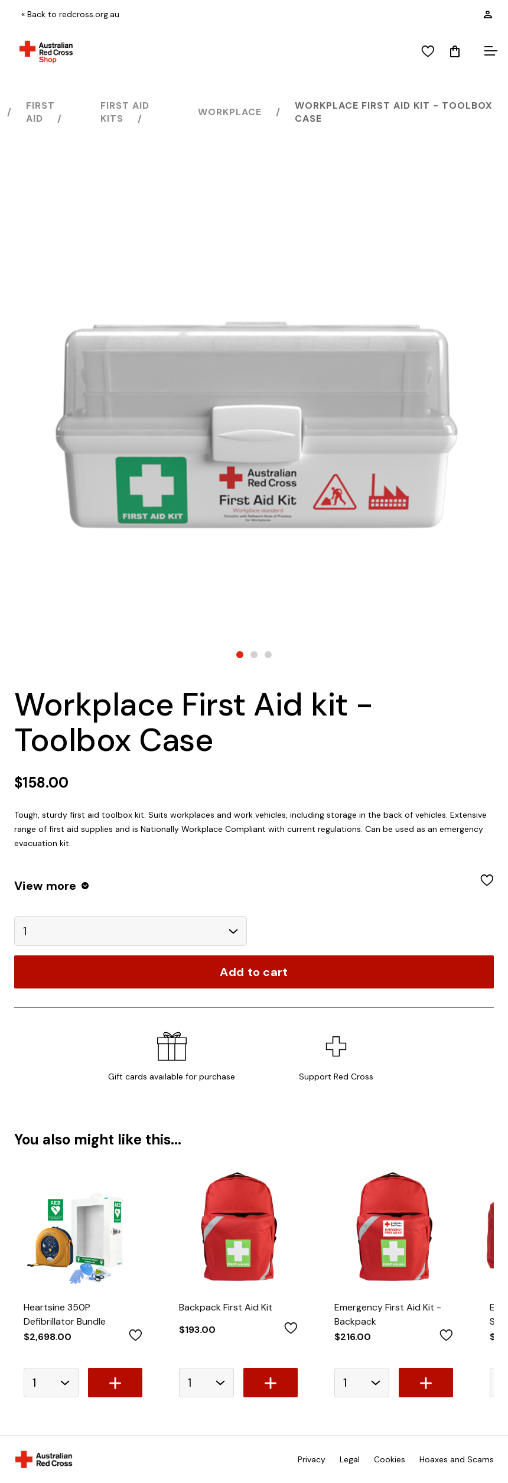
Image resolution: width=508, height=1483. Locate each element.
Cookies (389, 1459)
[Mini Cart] (455, 52)
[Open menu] (489, 52)
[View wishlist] (428, 52)
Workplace (230, 112)
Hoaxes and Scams (456, 1459)
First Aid (40, 112)
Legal (350, 1459)
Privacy (311, 1459)
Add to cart (254, 972)
